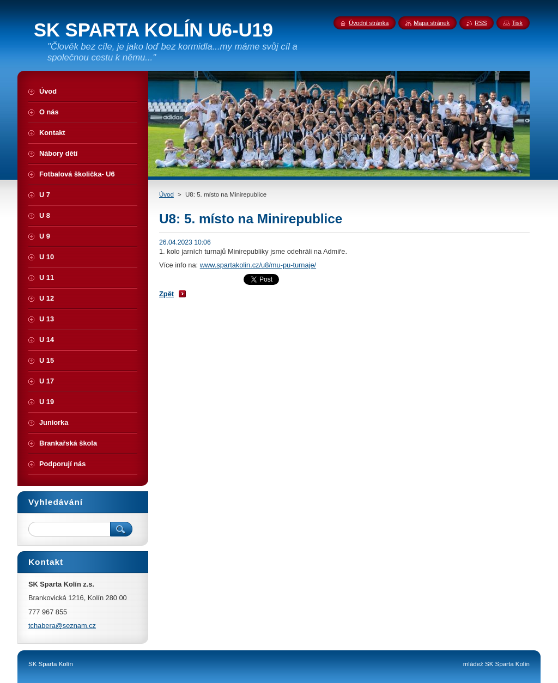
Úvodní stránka (369, 23)
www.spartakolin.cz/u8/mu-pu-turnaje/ (258, 265)
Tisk (517, 23)
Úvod (166, 194)
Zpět (166, 294)
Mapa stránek (432, 23)
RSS (481, 23)
